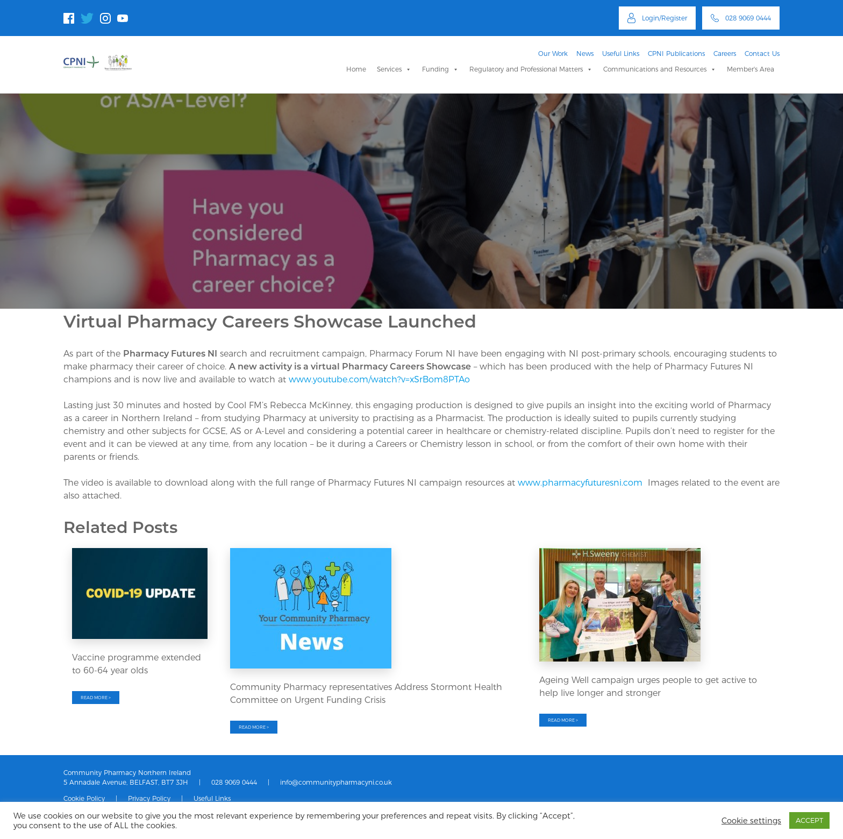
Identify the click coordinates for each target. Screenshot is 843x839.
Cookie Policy (84, 798)
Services (394, 69)
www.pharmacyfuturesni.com (580, 483)
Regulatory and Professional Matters (530, 69)
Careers (724, 53)
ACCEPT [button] (809, 820)
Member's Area (750, 69)
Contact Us (762, 53)
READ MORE (96, 697)
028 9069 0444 (234, 782)
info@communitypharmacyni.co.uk (336, 782)
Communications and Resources (659, 69)
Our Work (553, 53)
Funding (440, 69)
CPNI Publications (676, 53)
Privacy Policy (149, 798)
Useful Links (620, 53)
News (585, 53)
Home (356, 69)
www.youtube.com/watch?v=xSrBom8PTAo (379, 379)
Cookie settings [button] (751, 821)
